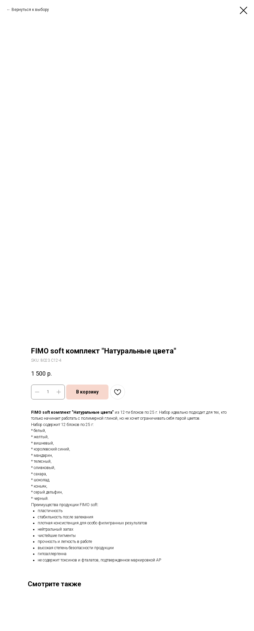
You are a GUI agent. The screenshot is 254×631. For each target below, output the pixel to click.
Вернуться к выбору (30, 9)
